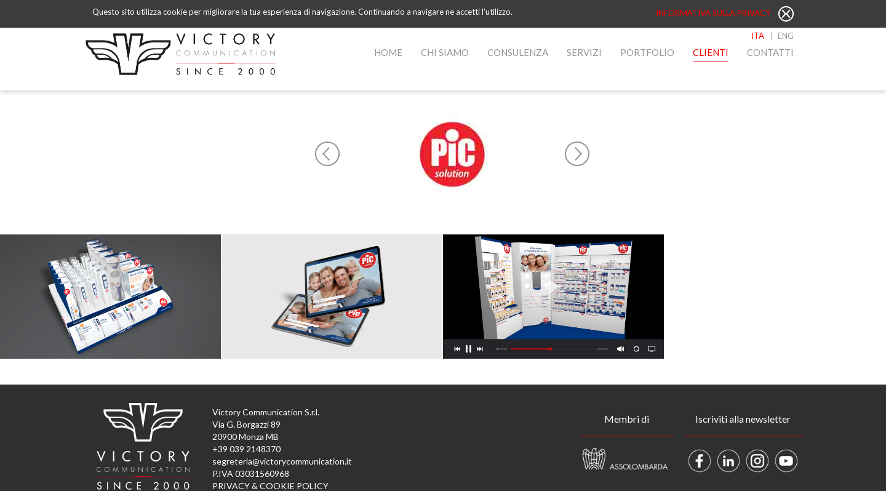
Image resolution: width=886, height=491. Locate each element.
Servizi (584, 52)
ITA (757, 36)
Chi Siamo (445, 52)
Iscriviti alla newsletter (743, 419)
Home (388, 52)
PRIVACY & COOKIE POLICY (270, 486)
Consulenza (517, 52)
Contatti (770, 52)
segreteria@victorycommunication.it (282, 461)
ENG (786, 36)
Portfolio (647, 52)
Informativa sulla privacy (714, 13)
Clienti (710, 52)
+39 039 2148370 (246, 449)
